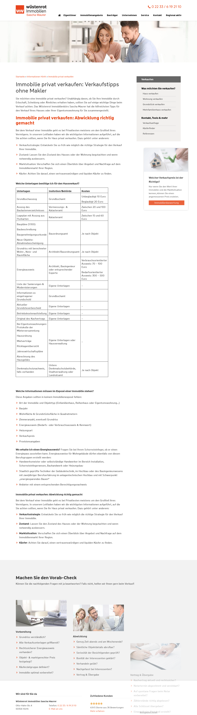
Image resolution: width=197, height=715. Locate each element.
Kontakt (158, 15)
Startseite (20, 76)
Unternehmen (130, 15)
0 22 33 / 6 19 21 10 (166, 6)
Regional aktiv (174, 15)
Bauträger (113, 15)
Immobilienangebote (92, 15)
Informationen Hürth (36, 76)
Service (145, 15)
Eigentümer (70, 15)
